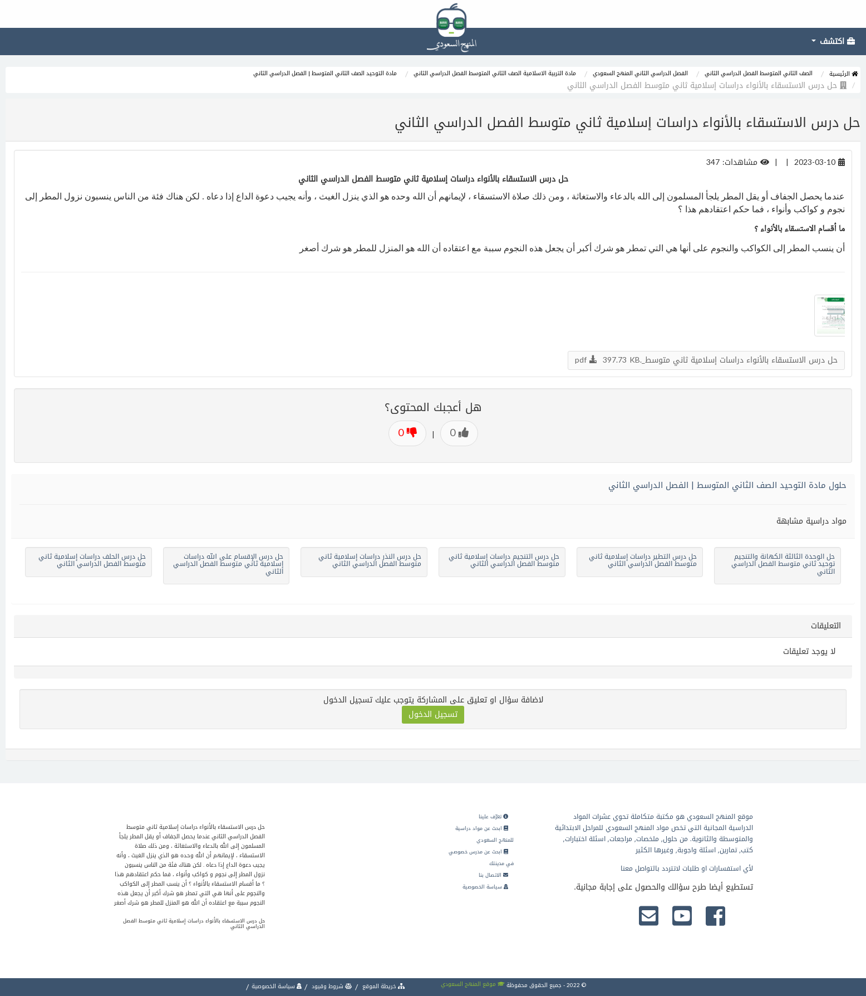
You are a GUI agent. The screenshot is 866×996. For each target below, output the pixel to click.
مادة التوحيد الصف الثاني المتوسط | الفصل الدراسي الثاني (325, 73)
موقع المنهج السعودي (473, 984)
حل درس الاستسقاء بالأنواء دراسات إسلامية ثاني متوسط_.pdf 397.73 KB (706, 360)
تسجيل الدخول (433, 714)
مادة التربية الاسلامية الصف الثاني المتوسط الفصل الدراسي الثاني (495, 73)
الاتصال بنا (493, 875)
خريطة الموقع (383, 986)
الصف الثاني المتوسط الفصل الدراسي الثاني (759, 73)
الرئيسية (843, 74)
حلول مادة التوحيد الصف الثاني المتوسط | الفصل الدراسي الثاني (727, 485)
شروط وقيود (331, 986)
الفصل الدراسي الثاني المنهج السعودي (640, 73)
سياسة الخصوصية (485, 887)
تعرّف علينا (493, 817)
